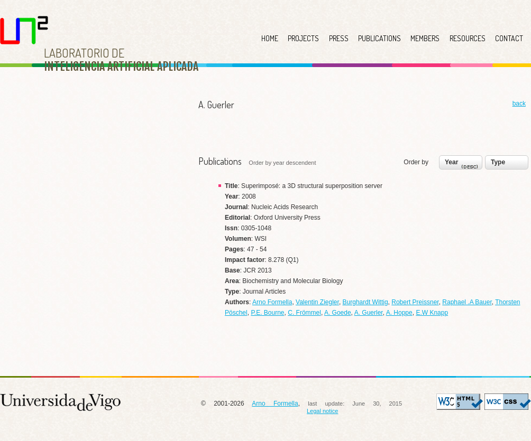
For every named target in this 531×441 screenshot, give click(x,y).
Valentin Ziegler (317, 302)
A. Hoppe (399, 312)
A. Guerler (368, 312)
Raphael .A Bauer (466, 302)
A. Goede (337, 312)
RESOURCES (468, 38)
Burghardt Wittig (365, 302)
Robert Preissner (414, 302)
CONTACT (509, 38)
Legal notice (322, 411)
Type (498, 162)
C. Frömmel (304, 312)
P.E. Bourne (267, 312)
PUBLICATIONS (379, 38)
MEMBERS (425, 38)
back (519, 103)
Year (462, 164)
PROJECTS (303, 38)
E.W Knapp (432, 312)
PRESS (339, 38)
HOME (269, 38)
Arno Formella (272, 302)
